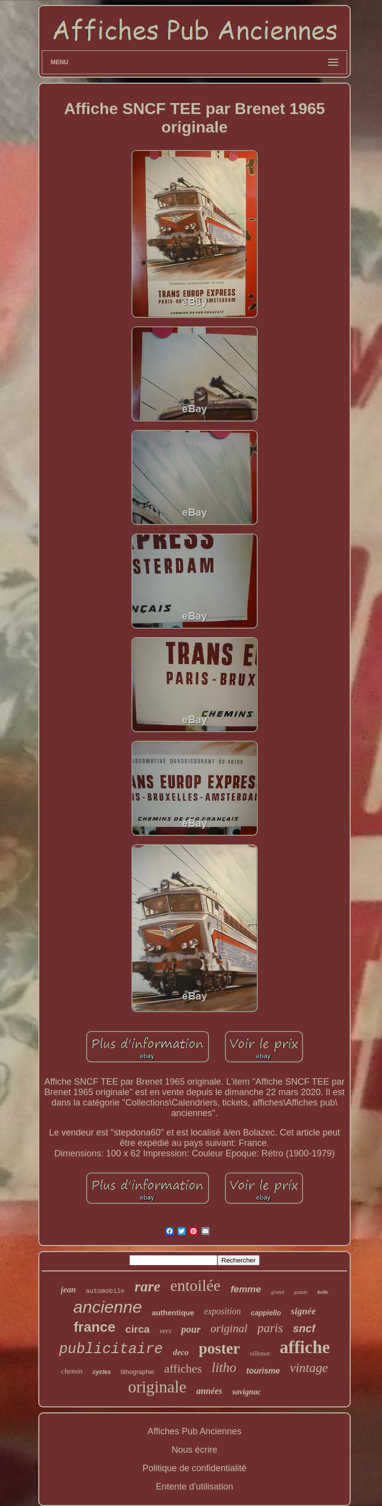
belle (322, 1292)
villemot (260, 1353)
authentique (173, 1312)
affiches (183, 1368)
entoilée (195, 1285)
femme (246, 1289)
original (228, 1328)
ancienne (107, 1306)
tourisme (263, 1371)
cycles (102, 1372)
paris (270, 1328)
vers (165, 1331)
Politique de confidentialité (194, 1468)
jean (68, 1289)
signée (303, 1311)
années (209, 1391)
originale (157, 1387)
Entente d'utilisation (194, 1487)
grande (300, 1292)
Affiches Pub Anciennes (195, 1431)
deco (181, 1352)
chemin (72, 1371)
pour (190, 1329)
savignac (246, 1391)
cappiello (266, 1313)
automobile (105, 1291)
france (94, 1327)
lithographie (137, 1372)
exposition (222, 1311)
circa (137, 1329)
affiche (305, 1347)
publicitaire (111, 1349)
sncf (304, 1328)
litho (224, 1367)
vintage (309, 1368)
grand (277, 1292)
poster (219, 1348)
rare (148, 1286)
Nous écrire (194, 1450)
